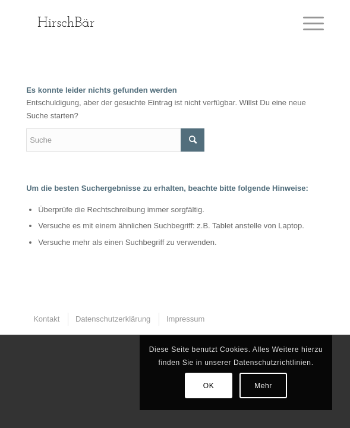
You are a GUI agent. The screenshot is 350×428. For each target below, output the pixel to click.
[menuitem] (45, 319)
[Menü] (307, 24)
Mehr (263, 386)
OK (209, 386)
